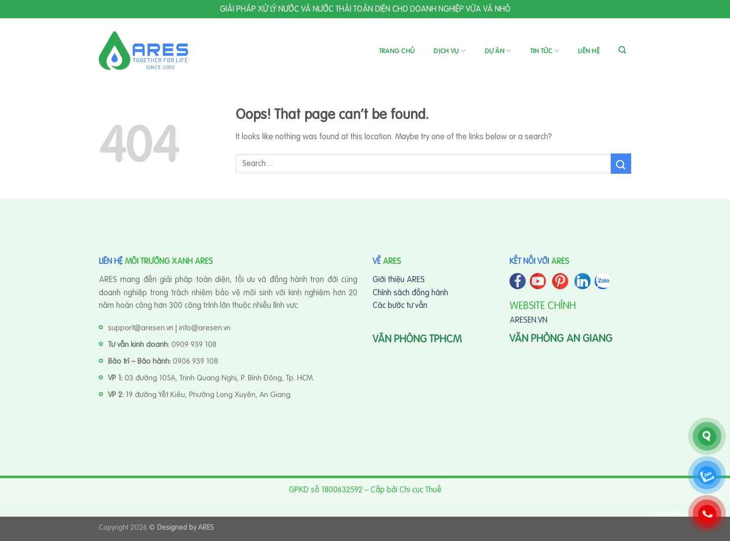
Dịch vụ (449, 51)
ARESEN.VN (528, 319)
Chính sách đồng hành (410, 292)
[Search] (622, 50)
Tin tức (544, 51)
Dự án (498, 51)
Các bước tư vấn (400, 305)
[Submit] (621, 163)
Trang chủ (397, 50)
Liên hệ (589, 50)
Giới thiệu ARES (399, 279)
